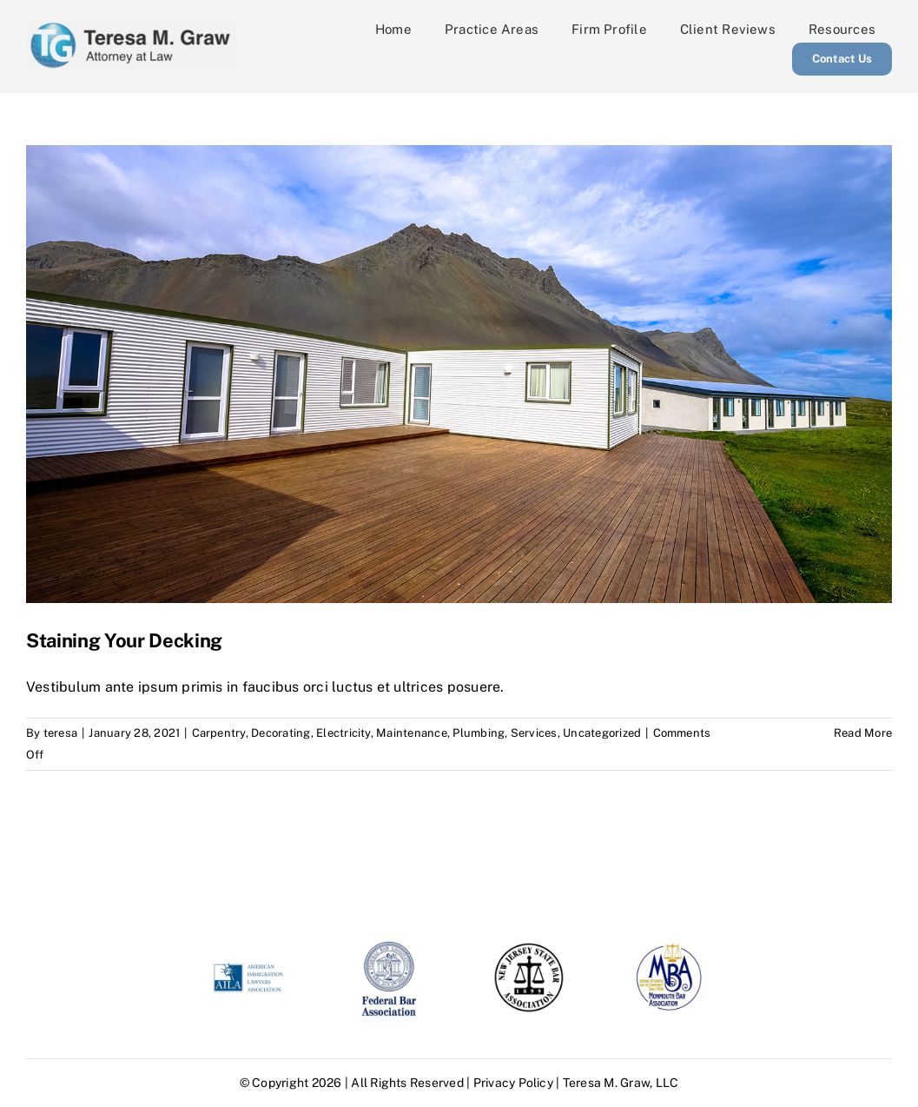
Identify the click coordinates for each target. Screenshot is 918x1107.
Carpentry (219, 732)
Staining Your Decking (124, 640)
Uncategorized (602, 732)
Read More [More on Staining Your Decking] (863, 732)
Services (534, 732)
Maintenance (411, 732)
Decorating (280, 732)
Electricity (343, 732)
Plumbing (478, 732)
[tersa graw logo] (131, 27)
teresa (60, 732)
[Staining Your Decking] (459, 374)
